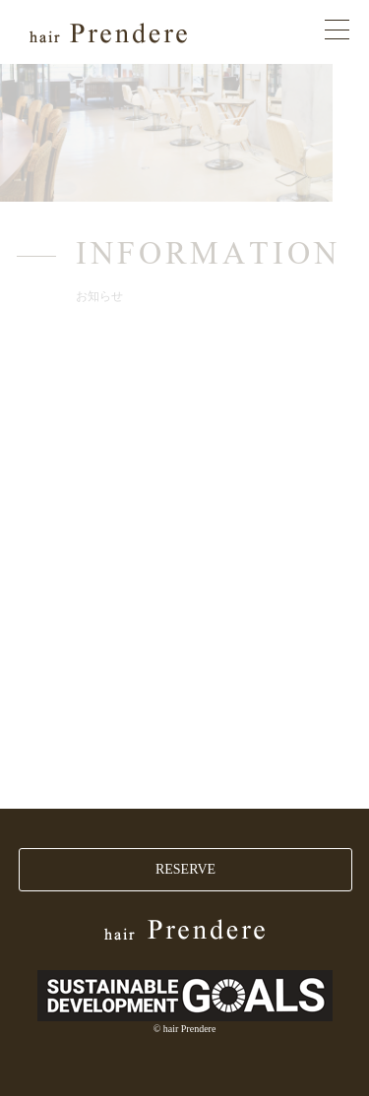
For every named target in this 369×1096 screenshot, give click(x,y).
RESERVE (185, 869)
